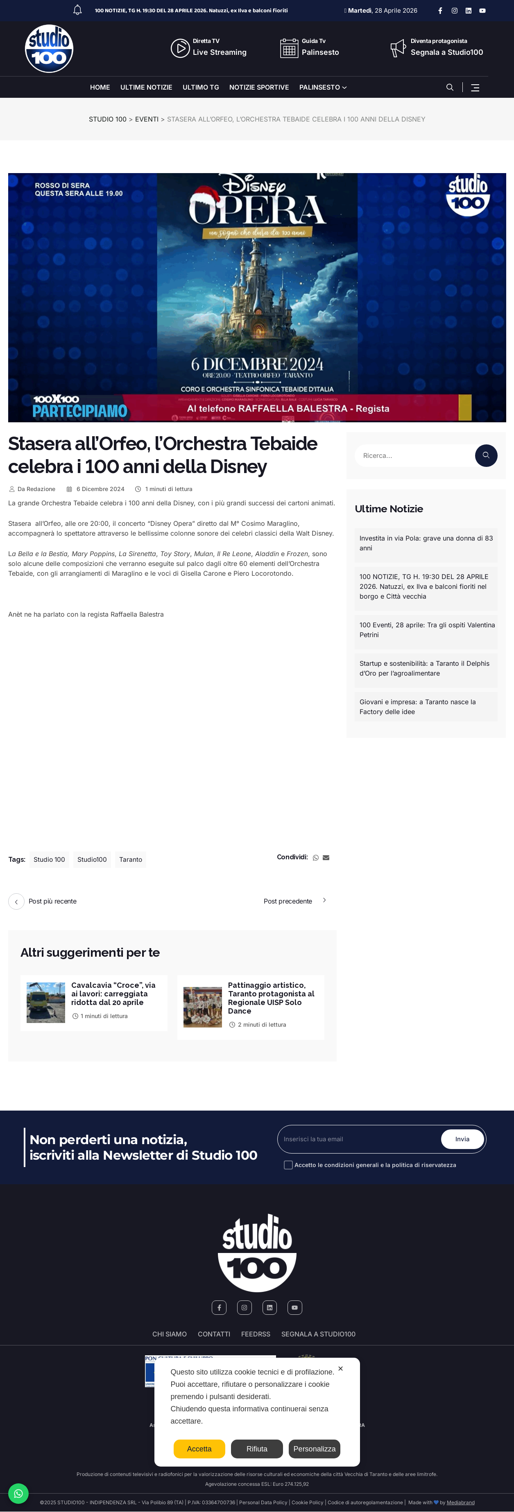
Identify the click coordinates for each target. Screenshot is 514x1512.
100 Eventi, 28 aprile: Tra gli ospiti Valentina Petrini (427, 630)
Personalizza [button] (315, 1449)
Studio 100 (50, 860)
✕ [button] (340, 1369)
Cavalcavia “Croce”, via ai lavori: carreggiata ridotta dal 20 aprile (113, 994)
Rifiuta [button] (257, 1449)
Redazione (32, 488)
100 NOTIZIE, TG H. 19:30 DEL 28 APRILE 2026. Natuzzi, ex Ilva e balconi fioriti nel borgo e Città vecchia (424, 586)
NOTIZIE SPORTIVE (259, 87)
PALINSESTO (319, 87)
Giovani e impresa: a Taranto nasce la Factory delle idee (418, 707)
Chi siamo (169, 1334)
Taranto (133, 860)
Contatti (214, 1334)
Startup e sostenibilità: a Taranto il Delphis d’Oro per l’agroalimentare (424, 668)
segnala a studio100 (318, 1334)
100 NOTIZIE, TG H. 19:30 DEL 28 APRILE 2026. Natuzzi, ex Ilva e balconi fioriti (191, 10)
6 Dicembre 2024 (95, 488)
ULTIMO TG (201, 87)
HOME (100, 87)
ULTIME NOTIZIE (146, 87)
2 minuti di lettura (257, 1024)
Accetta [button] (199, 1449)
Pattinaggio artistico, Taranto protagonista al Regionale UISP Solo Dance (272, 998)
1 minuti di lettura (163, 488)
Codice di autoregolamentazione (364, 1503)
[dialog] (257, 1412)
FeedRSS (255, 1334)
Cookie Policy (308, 1503)
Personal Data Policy (263, 1503)
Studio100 (94, 860)
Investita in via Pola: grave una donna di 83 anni (426, 543)
